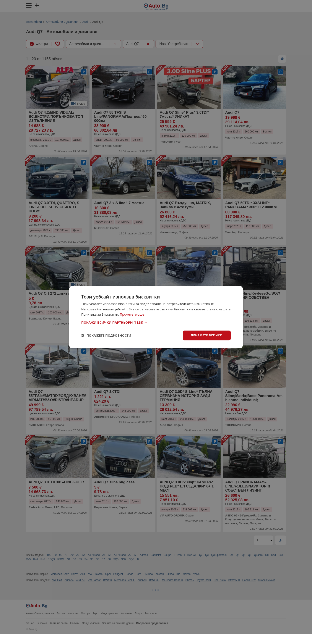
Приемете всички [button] (207, 335)
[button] (156, 322)
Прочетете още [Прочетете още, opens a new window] (132, 314)
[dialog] (156, 317)
